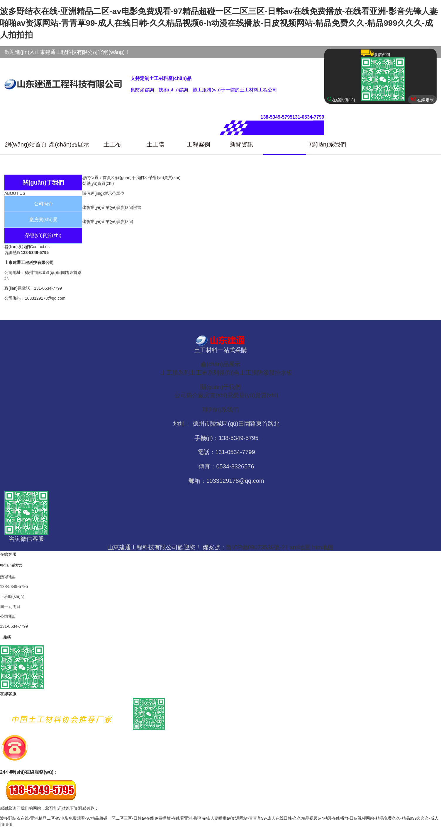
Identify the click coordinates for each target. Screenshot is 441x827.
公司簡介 (43, 203)
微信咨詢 (383, 76)
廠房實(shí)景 (43, 219)
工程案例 (198, 144)
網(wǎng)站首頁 (26, 144)
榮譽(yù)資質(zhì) (43, 235)
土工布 (112, 144)
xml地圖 (300, 547)
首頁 (107, 177)
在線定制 (422, 99)
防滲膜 (266, 372)
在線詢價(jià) (341, 99)
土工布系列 (204, 372)
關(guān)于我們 (284, 144)
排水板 (283, 372)
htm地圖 (323, 547)
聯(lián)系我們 (327, 144)
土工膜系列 (175, 372)
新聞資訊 (241, 144)
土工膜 (155, 144)
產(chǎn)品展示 (69, 144)
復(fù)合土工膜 (238, 372)
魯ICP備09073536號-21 (257, 547)
